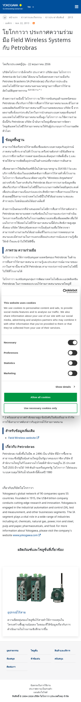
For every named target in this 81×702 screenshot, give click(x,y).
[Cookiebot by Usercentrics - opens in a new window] (62, 291)
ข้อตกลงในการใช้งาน (41, 685)
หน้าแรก (13, 17)
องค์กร (8, 23)
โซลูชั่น (34, 650)
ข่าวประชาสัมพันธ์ (54, 17)
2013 (70, 17)
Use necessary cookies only (40, 408)
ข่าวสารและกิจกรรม (31, 17)
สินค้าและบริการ (62, 650)
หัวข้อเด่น (35, 658)
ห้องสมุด (11, 658)
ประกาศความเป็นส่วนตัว (40, 688)
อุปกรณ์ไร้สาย (16, 612)
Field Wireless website (23, 438)
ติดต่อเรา (11, 666)
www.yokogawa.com (27, 535)
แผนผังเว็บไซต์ (40, 692)
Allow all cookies (40, 397)
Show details (63, 386)
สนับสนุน (59, 658)
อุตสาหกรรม (12, 650)
